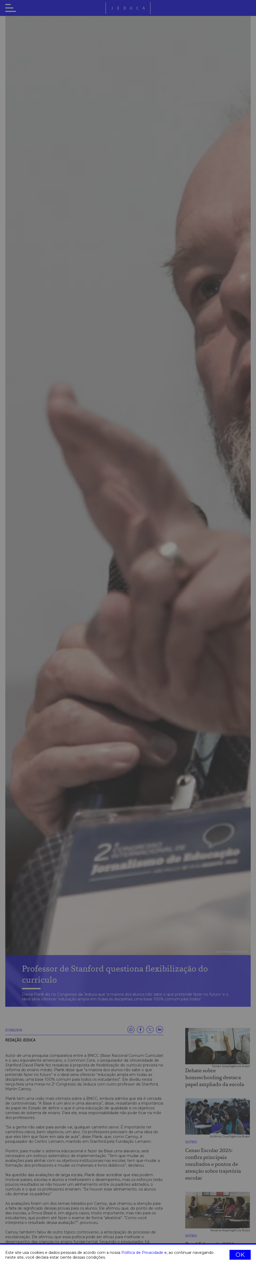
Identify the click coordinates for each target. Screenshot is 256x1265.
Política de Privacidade (142, 1252)
